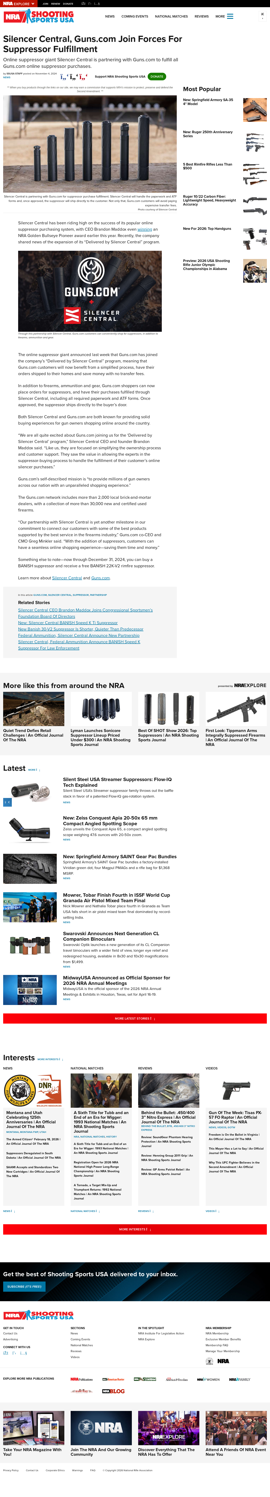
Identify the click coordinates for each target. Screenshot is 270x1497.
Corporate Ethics (55, 1470)
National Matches (171, 16)
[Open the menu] (230, 16)
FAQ (92, 1470)
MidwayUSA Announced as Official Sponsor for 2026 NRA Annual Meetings (116, 980)
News (110, 16)
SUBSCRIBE (24, 1286)
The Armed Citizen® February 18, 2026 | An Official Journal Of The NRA (33, 1141)
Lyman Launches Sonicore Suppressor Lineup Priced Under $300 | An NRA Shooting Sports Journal (101, 737)
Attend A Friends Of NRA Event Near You (236, 1451)
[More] (38, 770)
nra (76, 1137)
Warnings (77, 1470)
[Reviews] (152, 1211)
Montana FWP (29, 1132)
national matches (92, 1137)
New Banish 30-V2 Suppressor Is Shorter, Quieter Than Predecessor (80, 629)
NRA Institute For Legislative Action (161, 1333)
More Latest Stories (152, 1018)
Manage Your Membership (223, 1351)
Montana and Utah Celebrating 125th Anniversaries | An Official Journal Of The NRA (31, 1119)
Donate (68, 4)
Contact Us (10, 1333)
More (31, 770)
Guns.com (100, 578)
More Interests (48, 1059)
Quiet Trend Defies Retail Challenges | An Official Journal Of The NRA (33, 735)
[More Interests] (61, 1059)
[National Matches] (98, 1211)
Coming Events (135, 16)
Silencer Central (67, 578)
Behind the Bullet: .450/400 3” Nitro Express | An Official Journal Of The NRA (168, 1117)
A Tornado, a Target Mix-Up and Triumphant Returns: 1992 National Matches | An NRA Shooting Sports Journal (98, 1192)
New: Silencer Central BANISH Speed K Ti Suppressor (68, 623)
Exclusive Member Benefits (223, 1339)
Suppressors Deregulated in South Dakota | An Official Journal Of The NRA (33, 1155)
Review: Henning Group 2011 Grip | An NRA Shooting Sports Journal (167, 1157)
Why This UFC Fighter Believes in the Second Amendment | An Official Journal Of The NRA (234, 1167)
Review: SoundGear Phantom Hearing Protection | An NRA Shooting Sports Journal (167, 1141)
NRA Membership (217, 1333)
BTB (169, 1126)
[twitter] (74, 74)
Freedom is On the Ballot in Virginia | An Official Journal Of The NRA (234, 1136)
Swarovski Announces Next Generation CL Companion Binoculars (111, 936)
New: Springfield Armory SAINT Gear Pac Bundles (120, 856)
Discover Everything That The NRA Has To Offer (166, 1451)
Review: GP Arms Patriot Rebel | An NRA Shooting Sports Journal (165, 1171)
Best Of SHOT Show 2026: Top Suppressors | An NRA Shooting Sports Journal (168, 735)
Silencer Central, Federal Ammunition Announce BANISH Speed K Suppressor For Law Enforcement (79, 645)
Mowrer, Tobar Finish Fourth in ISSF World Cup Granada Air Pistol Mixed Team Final (116, 897)
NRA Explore (146, 1339)
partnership (98, 595)
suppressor (81, 595)
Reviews (202, 16)
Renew (55, 4)
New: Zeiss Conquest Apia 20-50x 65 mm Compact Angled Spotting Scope (110, 820)
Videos (212, 1068)
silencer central (60, 595)
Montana (12, 1132)
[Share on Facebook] (64, 74)
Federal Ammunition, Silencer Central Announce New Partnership (78, 635)
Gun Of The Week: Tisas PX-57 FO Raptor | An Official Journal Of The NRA (235, 1117)
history (111, 1137)
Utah (42, 1132)
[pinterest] (83, 74)
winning (145, 229)
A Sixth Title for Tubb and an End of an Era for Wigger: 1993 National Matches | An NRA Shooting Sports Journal (101, 1121)
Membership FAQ (217, 1345)
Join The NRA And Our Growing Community (101, 1451)
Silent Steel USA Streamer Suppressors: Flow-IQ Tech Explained (117, 782)
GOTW (231, 1127)
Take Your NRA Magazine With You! (32, 1451)
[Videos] (217, 1211)
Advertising (10, 1339)
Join (45, 4)
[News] (13, 1211)
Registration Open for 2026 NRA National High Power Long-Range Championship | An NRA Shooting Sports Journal (96, 1169)
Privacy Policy (11, 1470)
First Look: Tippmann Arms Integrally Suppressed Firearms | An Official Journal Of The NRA (235, 737)
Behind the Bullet (153, 1126)
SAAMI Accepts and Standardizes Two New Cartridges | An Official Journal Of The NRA (33, 1171)
